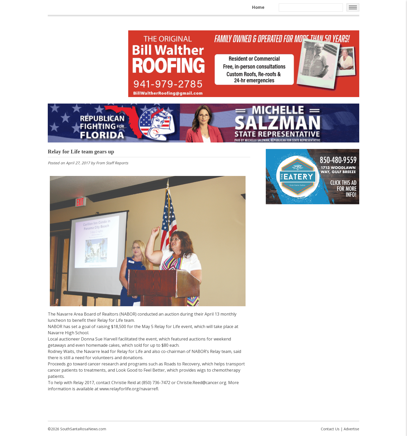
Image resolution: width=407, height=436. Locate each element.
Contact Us (330, 428)
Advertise (351, 428)
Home (258, 7)
